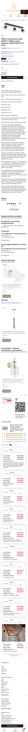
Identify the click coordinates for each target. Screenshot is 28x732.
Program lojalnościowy (6, 720)
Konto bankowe (5, 700)
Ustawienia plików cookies (7, 718)
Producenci (4, 669)
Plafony (3, 687)
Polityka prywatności (6, 717)
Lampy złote (4, 683)
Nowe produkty (5, 704)
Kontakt (3, 668)
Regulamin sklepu (5, 712)
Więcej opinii (14, 655)
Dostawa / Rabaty (5, 721)
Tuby (2, 678)
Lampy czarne (4, 681)
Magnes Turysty (5, 692)
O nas (2, 666)
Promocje (3, 706)
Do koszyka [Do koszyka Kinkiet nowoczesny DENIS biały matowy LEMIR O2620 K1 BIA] (7, 296)
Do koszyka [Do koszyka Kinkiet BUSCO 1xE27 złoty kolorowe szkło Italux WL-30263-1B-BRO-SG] (7, 391)
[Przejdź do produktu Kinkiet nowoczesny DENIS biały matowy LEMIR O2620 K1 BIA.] (14, 273)
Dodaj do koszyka (12, 77)
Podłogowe (4, 684)
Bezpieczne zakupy (6, 703)
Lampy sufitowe (5, 689)
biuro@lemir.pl (5, 240)
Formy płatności (5, 698)
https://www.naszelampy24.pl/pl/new (11, 302)
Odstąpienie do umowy (6, 723)
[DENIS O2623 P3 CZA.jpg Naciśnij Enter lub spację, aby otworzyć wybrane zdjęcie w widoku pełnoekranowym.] (14, 27)
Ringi (2, 680)
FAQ (2, 714)
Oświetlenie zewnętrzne (7, 677)
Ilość (2, 68)
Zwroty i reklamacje (6, 715)
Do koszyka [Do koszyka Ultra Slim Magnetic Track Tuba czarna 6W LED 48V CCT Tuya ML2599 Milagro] (7, 340)
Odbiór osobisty (5, 701)
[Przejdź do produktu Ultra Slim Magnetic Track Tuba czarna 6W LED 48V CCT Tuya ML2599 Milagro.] (14, 318)
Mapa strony (4, 671)
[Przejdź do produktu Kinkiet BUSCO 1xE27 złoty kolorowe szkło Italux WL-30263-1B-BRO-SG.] (14, 366)
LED (2, 686)
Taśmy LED (4, 690)
